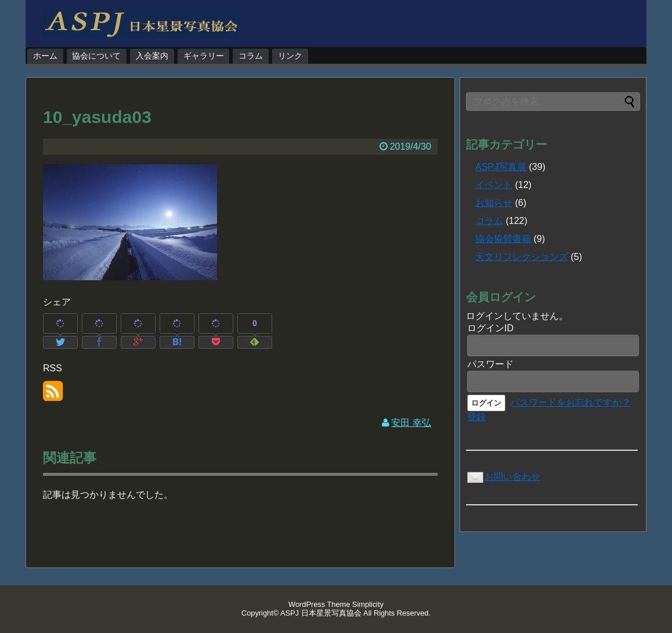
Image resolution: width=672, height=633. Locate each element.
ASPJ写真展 (500, 167)
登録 (476, 417)
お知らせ (493, 203)
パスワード (490, 364)
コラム (251, 55)
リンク (290, 55)
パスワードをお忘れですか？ (570, 402)
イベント (493, 185)
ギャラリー (203, 55)
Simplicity (368, 604)
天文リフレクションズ (521, 257)
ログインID (490, 328)
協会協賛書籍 (503, 239)
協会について (96, 55)
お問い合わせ (503, 477)
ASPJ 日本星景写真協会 (321, 613)
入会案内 (152, 55)
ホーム (45, 55)
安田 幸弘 (411, 423)
